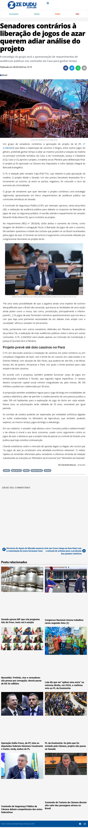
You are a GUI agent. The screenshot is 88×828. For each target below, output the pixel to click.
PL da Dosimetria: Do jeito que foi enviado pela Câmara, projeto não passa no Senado (65, 746)
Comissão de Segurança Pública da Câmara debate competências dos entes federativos (21, 809)
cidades (6, 471)
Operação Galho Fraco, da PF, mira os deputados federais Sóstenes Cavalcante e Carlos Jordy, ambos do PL (22, 746)
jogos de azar (16, 471)
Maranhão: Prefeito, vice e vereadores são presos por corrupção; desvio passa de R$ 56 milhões (21, 681)
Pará (77, 14)
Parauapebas (13, 14)
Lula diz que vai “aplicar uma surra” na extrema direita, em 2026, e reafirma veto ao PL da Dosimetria (64, 685)
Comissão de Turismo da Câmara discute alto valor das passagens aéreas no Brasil (66, 805)
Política (26, 471)
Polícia (57, 14)
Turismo (47, 471)
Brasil (4, 75)
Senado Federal (37, 471)
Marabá (36, 14)
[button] (65, 68)
